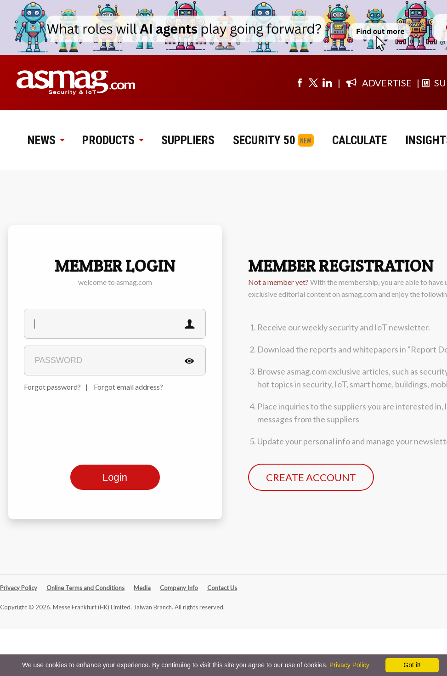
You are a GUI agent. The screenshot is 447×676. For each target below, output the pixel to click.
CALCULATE (359, 140)
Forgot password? (52, 386)
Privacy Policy (18, 587)
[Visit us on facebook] (299, 82)
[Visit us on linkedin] (327, 82)
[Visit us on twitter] (313, 83)
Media (142, 587)
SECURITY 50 (264, 140)
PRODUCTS (112, 140)
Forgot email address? (128, 386)
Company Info (179, 587)
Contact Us (222, 587)
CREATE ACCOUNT (311, 477)
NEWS (46, 140)
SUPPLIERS (188, 140)
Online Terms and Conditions (85, 587)
